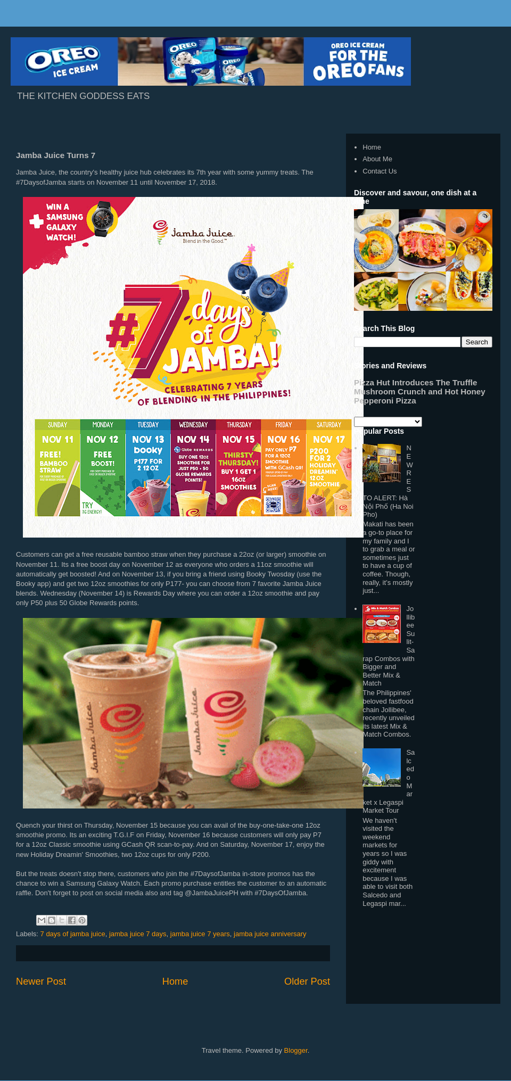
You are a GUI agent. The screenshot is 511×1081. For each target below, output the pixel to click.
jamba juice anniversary (270, 934)
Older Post (307, 981)
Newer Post (41, 981)
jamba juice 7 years (200, 934)
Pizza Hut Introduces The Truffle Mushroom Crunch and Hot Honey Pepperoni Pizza (419, 391)
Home (175, 981)
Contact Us (379, 171)
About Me (377, 159)
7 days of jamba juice (72, 934)
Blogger (296, 1050)
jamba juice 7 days (138, 934)
